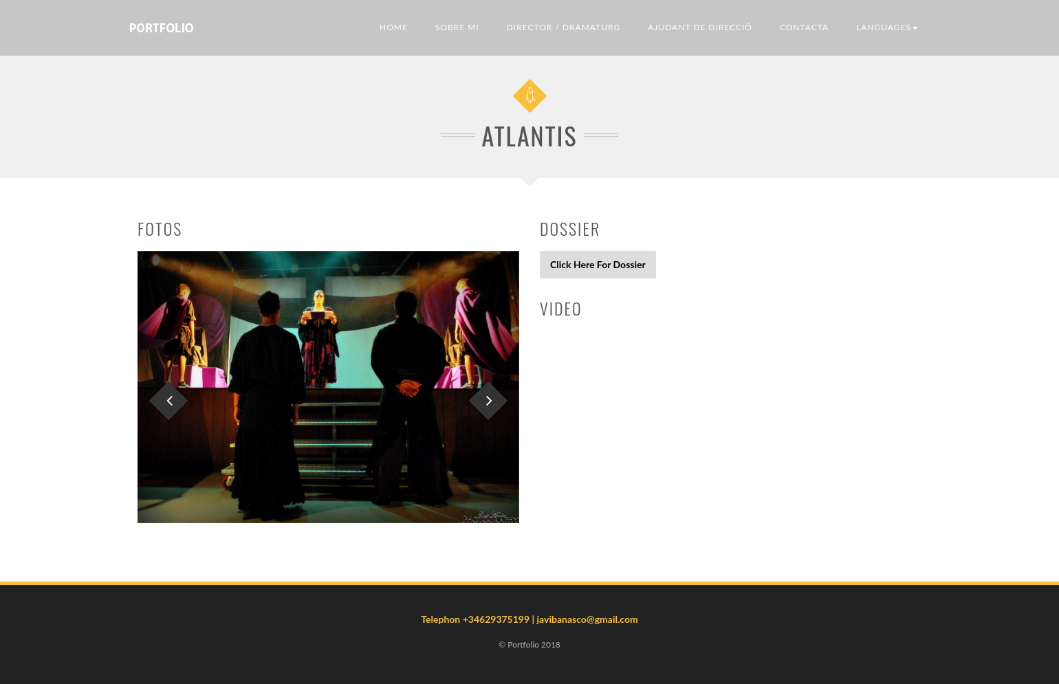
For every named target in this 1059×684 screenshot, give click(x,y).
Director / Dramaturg (563, 27)
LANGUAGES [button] (887, 27)
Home (394, 27)
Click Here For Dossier (598, 264)
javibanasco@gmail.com (587, 619)
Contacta (804, 27)
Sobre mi (457, 27)
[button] (166, 387)
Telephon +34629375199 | (478, 619)
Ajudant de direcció (700, 27)
